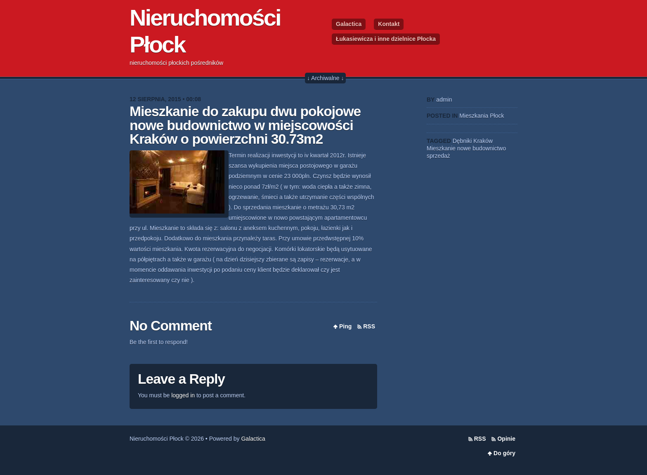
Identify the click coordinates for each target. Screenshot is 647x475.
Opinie (506, 438)
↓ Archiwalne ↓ (325, 78)
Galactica (348, 24)
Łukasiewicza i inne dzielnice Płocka (386, 39)
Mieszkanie (441, 148)
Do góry (504, 453)
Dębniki (462, 141)
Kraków (483, 141)
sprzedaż (438, 155)
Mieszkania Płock (481, 115)
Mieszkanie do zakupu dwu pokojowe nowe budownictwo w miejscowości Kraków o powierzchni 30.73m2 (245, 125)
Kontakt (388, 24)
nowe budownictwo (481, 148)
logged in (183, 395)
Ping (345, 326)
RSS (369, 326)
